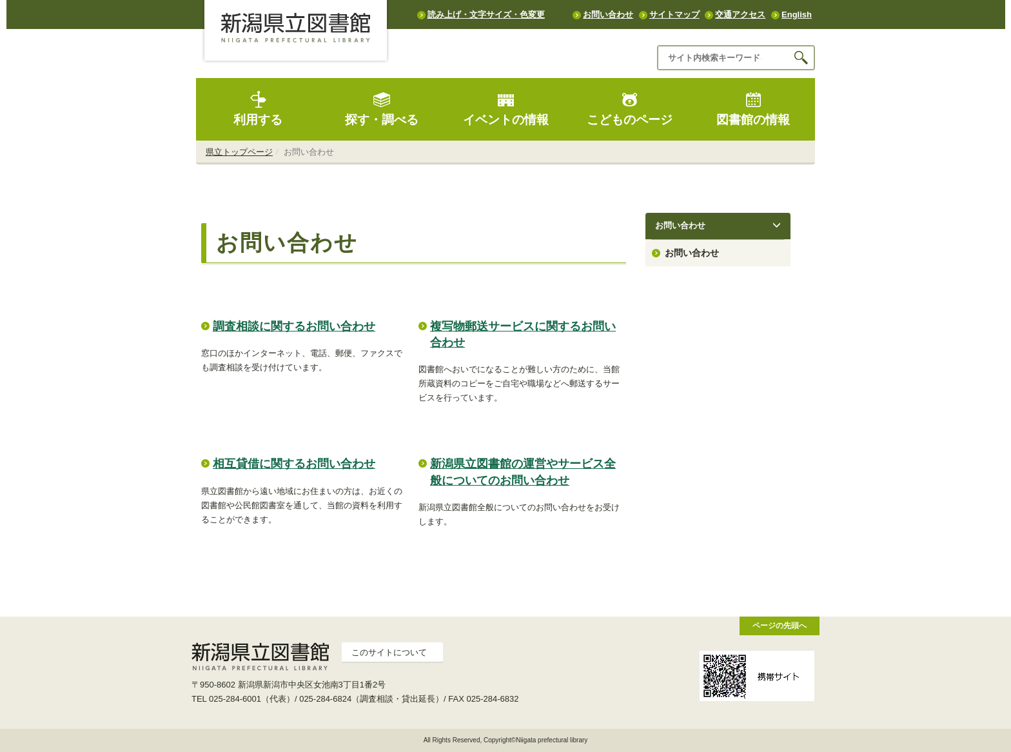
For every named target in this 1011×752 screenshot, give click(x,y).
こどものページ (629, 108)
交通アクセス (740, 14)
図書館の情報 (753, 108)
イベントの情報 (506, 108)
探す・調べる (381, 108)
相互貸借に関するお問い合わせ (294, 463)
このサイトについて (389, 652)
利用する (257, 108)
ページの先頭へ (779, 625)
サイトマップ (674, 14)
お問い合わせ (608, 14)
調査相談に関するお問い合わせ (294, 326)
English (796, 14)
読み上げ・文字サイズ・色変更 (486, 14)
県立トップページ (239, 152)
